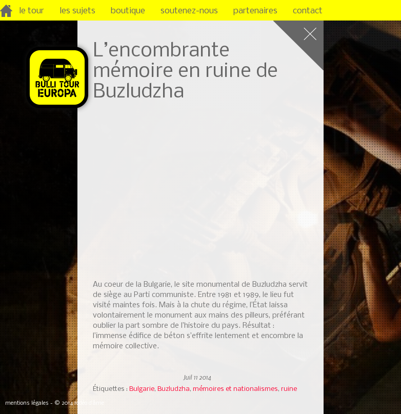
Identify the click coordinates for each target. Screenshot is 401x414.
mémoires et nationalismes (235, 389)
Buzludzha (173, 389)
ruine (289, 389)
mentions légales (27, 403)
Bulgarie (141, 389)
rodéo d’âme (89, 403)
